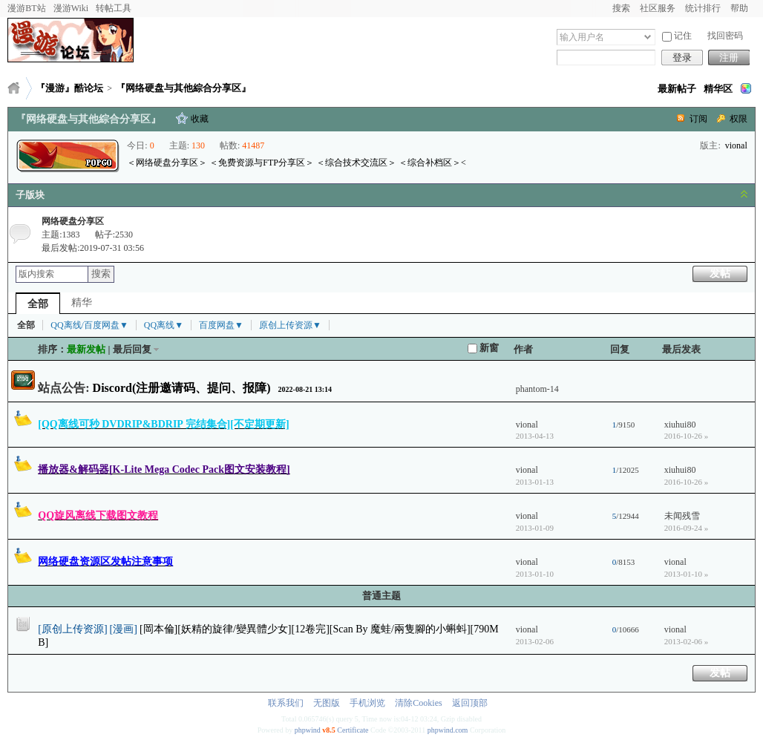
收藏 (200, 119)
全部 (37, 304)
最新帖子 (677, 88)
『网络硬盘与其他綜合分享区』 (183, 88)
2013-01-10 (686, 573)
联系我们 (286, 703)
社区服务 (657, 8)
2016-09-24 (686, 527)
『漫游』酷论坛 (69, 88)
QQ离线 (163, 325)
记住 (677, 36)
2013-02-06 (686, 641)
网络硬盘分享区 (73, 221)
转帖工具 (113, 8)
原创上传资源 (290, 325)
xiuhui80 (680, 424)
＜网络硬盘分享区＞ (167, 162)
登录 (682, 57)
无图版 (326, 703)
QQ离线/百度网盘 (89, 325)
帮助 (739, 8)
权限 (738, 119)
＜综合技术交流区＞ (356, 162)
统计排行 (703, 8)
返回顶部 (470, 703)
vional (736, 145)
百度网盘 (221, 325)
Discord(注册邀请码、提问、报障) (182, 388)
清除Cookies (418, 703)
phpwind (308, 730)
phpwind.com (448, 730)
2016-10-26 (686, 435)
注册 (729, 57)
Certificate (352, 730)
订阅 (698, 119)
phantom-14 (537, 389)
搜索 (621, 8)
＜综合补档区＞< (432, 162)
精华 (81, 302)
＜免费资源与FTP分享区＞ (261, 162)
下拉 (647, 36)
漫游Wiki (71, 8)
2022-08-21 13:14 (305, 389)
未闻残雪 (682, 516)
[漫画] (123, 629)
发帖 (720, 273)
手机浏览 (367, 703)
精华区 (718, 88)
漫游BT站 (26, 8)
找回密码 (725, 35)
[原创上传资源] (72, 629)
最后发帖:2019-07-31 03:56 (93, 248)
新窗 (483, 347)
